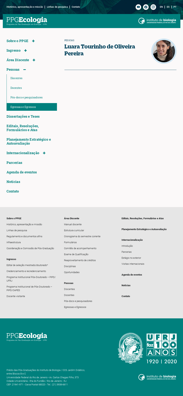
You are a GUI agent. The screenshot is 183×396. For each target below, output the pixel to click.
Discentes (16, 78)
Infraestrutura (14, 242)
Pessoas (13, 69)
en (161, 7)
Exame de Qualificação (76, 254)
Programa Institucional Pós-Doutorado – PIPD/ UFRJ (31, 279)
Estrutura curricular (74, 230)
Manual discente (73, 224)
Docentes (16, 88)
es (168, 7)
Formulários (70, 242)
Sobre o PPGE (18, 41)
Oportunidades (72, 272)
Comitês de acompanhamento (80, 248)
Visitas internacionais (133, 263)
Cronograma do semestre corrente (82, 236)
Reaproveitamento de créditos (80, 260)
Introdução (127, 245)
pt (174, 7)
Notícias (13, 182)
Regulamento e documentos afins (24, 236)
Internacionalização (23, 153)
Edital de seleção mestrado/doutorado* (27, 265)
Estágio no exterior (131, 257)
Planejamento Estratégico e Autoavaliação (29, 141)
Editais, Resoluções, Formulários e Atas (23, 128)
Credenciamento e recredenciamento (26, 271)
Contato (76, 7)
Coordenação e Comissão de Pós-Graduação (30, 248)
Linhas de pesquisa (57, 7)
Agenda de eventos (22, 172)
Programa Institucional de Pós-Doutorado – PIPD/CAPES (29, 288)
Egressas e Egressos (23, 107)
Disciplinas (70, 266)
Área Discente (18, 60)
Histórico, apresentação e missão (25, 7)
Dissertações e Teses (23, 116)
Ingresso (14, 50)
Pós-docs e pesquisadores (26, 97)
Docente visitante (16, 296)
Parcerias (14, 163)
